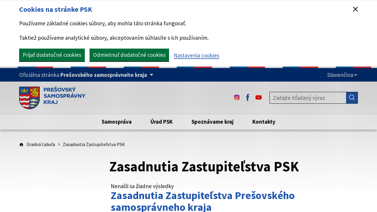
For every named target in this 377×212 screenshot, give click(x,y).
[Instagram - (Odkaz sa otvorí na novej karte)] (236, 98)
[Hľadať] (352, 98)
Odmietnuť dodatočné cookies (129, 54)
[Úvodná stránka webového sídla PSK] (52, 98)
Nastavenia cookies (196, 55)
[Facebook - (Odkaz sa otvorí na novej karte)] (247, 98)
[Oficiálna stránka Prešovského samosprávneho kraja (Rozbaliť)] (86, 75)
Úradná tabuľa (41, 144)
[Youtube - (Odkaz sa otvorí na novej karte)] (258, 98)
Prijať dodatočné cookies (52, 54)
